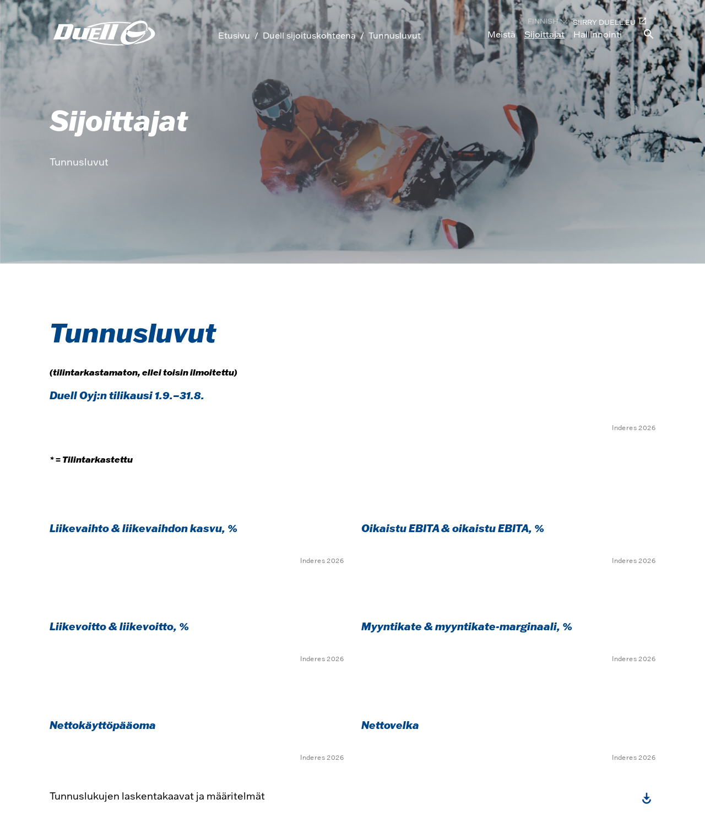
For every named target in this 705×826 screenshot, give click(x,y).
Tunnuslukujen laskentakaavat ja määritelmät (157, 796)
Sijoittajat (544, 34)
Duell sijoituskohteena (309, 35)
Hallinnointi (597, 34)
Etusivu (234, 35)
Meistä (501, 34)
